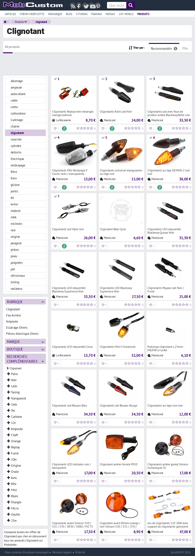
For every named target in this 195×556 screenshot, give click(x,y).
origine (15, 236)
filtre (14, 171)
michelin (16, 223)
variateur (16, 288)
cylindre (16, 146)
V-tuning (81, 14)
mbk (13, 217)
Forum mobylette (32, 14)
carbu (14, 107)
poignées (17, 262)
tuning (15, 282)
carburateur (18, 113)
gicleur (15, 184)
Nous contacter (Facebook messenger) (26, 552)
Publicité (80, 552)
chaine (15, 126)
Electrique (17, 159)
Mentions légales (62, 552)
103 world (126, 14)
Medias (110, 14)
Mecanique (55, 14)
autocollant (18, 94)
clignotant (41, 22)
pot (13, 269)
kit (12, 197)
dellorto (16, 152)
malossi (16, 210)
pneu (14, 256)
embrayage (18, 165)
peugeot (16, 243)
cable (14, 100)
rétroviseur (18, 275)
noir (13, 230)
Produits (143, 14)
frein (14, 178)
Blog (69, 14)
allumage (17, 81)
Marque (13, 341)
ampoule (16, 87)
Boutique (15, 349)
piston (15, 249)
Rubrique (15, 301)
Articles (10, 14)
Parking (96, 14)
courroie (16, 139)
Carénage (17, 120)
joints (14, 191)
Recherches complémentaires (22, 359)
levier (14, 204)
